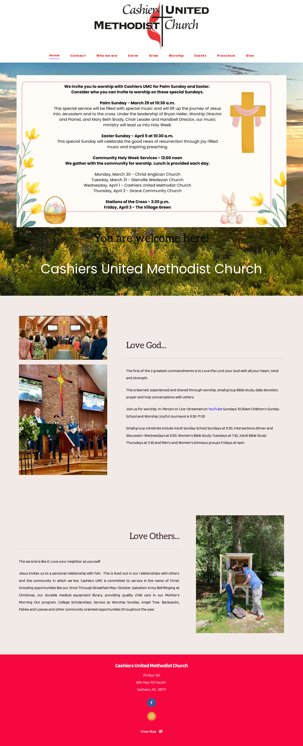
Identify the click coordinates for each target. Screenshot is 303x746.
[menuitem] (54, 55)
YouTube (215, 409)
